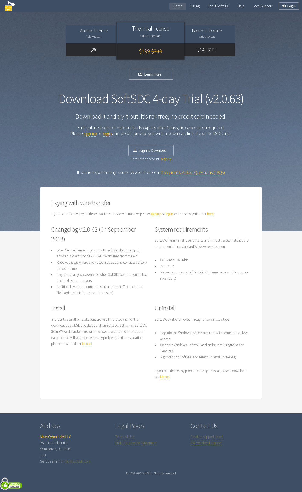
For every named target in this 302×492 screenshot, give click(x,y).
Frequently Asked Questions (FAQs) (193, 172)
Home (177, 6)
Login (291, 6)
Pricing (195, 6)
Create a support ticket (206, 436)
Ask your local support (206, 443)
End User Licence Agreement (135, 443)
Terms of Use (124, 436)
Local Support (262, 6)
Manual (87, 343)
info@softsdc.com (77, 461)
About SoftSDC (218, 6)
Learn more (152, 74)
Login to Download (152, 150)
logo (12, 8)
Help (240, 6)
